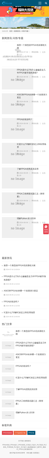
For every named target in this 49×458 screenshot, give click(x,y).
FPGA (31, 433)
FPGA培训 (7, 433)
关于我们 (21, 441)
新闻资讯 (17, 31)
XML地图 (29, 453)
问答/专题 (25, 31)
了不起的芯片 (20, 433)
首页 (10, 31)
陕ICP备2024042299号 (17, 453)
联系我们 (36, 453)
